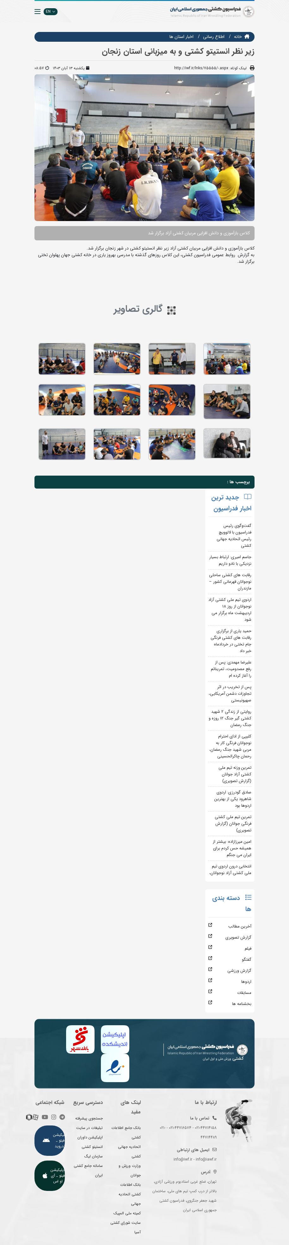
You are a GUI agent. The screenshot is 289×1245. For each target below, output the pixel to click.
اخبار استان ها (181, 36)
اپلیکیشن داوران (90, 1137)
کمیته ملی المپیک (127, 1213)
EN (50, 12)
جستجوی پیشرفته (89, 1118)
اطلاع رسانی (213, 36)
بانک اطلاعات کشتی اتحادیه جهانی (130, 1194)
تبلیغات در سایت (89, 1128)
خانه (238, 36)
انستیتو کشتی (92, 1147)
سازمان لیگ (93, 1156)
